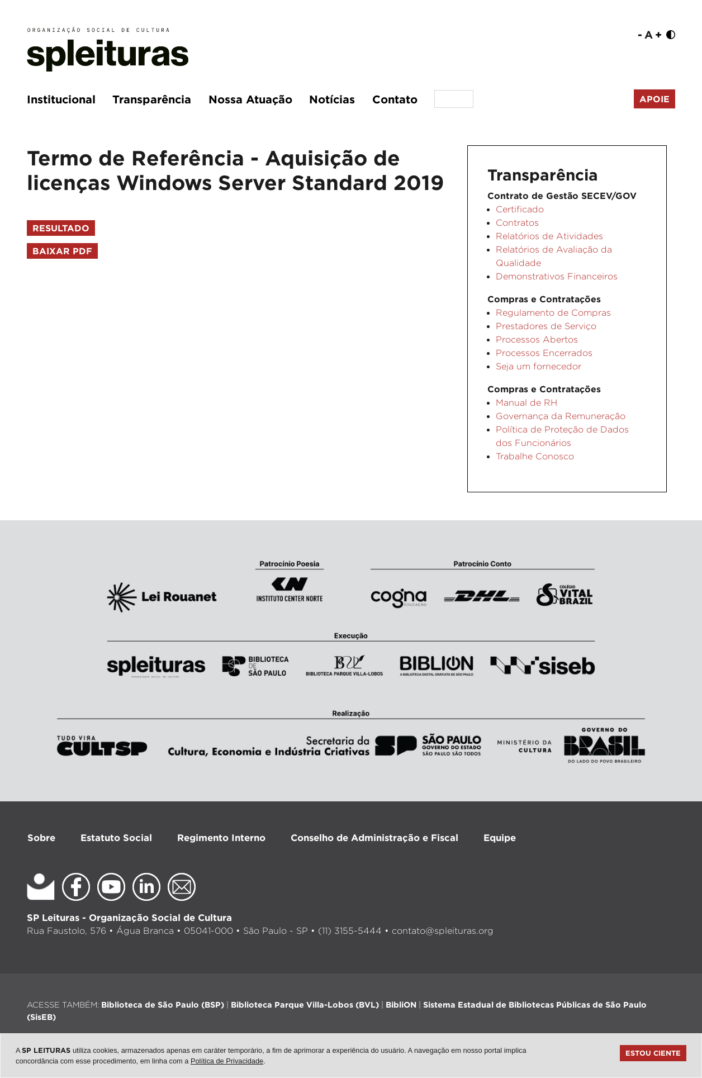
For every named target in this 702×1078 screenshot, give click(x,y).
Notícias (332, 99)
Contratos (517, 222)
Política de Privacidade (227, 1061)
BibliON (401, 1004)
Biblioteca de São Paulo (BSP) (162, 1004)
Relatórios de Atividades (549, 236)
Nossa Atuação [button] (250, 99)
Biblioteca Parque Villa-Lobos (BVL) (305, 1004)
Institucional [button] (61, 99)
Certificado (520, 209)
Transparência (151, 99)
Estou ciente (653, 1053)
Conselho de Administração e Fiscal (374, 837)
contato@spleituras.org (443, 930)
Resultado (60, 228)
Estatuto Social (116, 837)
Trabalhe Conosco (535, 456)
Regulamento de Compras (553, 312)
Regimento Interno (221, 837)
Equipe (499, 837)
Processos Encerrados (544, 353)
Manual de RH (526, 402)
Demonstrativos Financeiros (557, 276)
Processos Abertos (537, 339)
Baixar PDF (62, 251)
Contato (395, 99)
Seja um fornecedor (538, 366)
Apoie (654, 99)
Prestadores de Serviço (546, 326)
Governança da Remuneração (560, 416)
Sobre (41, 837)
